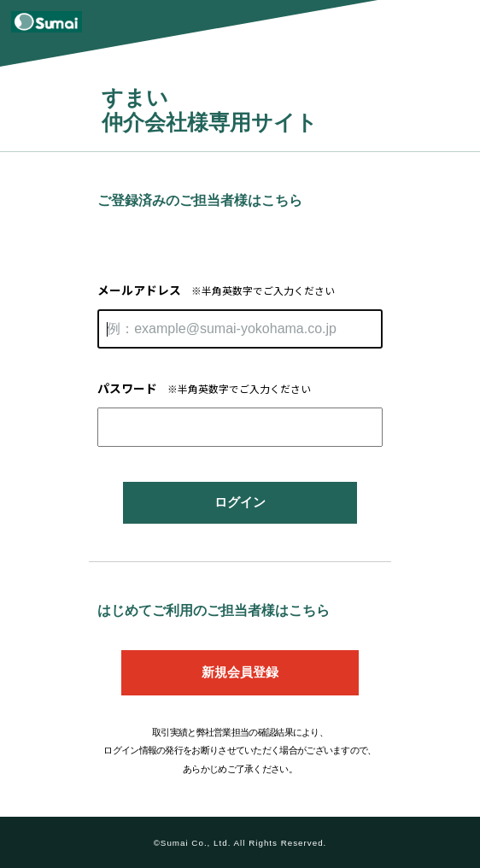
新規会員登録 (240, 672)
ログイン (240, 502)
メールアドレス (216, 289)
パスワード (204, 387)
